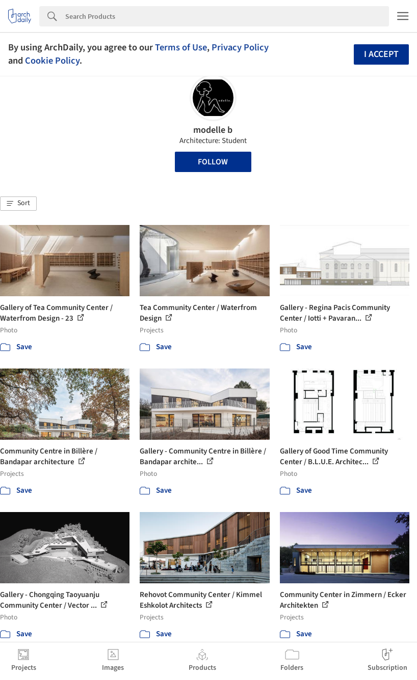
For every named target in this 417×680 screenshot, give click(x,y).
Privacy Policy (240, 47)
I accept (381, 54)
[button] (18, 203)
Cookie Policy (52, 60)
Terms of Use (181, 47)
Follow (213, 161)
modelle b (212, 130)
